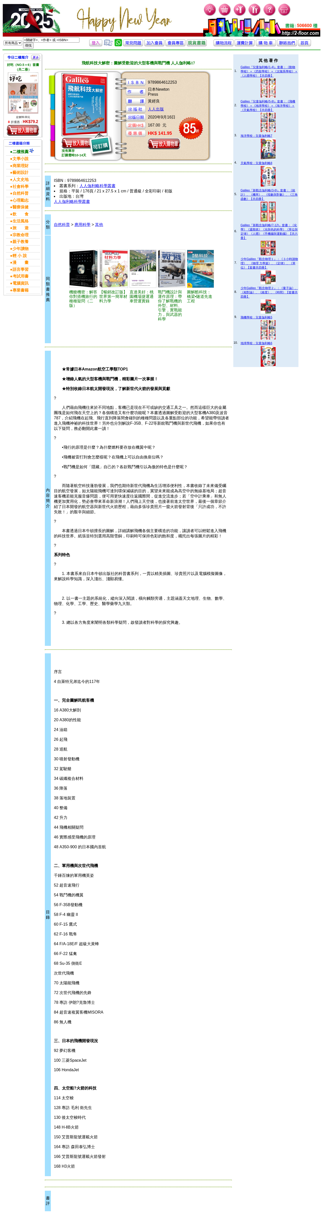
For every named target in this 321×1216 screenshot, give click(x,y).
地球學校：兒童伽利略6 (256, 343)
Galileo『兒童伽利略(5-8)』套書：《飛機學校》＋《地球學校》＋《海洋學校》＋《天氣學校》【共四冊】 (268, 106)
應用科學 (82, 224)
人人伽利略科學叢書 (97, 186)
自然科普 (62, 224)
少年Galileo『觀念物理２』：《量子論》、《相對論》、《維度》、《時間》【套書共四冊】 (269, 292)
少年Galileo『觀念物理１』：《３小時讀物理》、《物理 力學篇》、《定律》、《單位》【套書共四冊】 (269, 263)
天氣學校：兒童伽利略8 (256, 163)
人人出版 (156, 109)
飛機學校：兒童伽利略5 (256, 317)
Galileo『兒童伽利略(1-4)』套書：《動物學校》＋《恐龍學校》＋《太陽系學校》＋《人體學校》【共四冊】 (269, 71)
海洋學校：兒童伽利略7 (256, 136)
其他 (99, 224)
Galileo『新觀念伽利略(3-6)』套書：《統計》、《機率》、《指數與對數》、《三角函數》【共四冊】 (269, 195)
